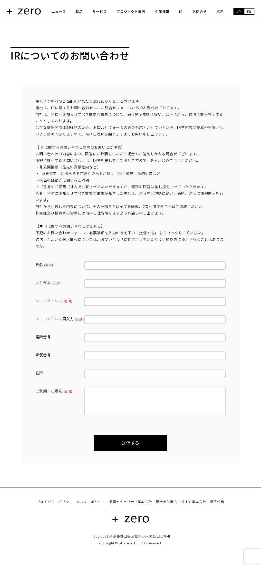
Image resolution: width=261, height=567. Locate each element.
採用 (220, 11)
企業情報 (162, 11)
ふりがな (48, 282)
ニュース (59, 11)
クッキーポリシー (91, 501)
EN (249, 11)
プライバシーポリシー (55, 501)
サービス (99, 11)
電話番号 (43, 336)
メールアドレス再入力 (60, 318)
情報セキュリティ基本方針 (130, 501)
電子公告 (217, 501)
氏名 (44, 264)
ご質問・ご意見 (54, 390)
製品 (79, 11)
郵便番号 (43, 354)
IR (181, 11)
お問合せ (200, 11)
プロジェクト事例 (130, 11)
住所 (39, 372)
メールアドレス (54, 300)
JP (238, 11)
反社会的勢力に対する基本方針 (181, 501)
